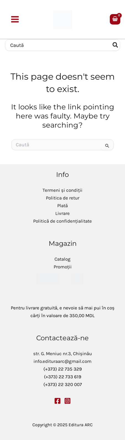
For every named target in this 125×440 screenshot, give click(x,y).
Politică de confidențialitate (62, 221)
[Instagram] (67, 401)
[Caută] (115, 45)
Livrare (62, 213)
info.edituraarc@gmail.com (62, 361)
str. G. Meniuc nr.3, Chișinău (62, 353)
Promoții (63, 266)
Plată (62, 205)
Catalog (62, 259)
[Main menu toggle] (15, 19)
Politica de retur (62, 198)
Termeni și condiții (62, 190)
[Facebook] (57, 401)
